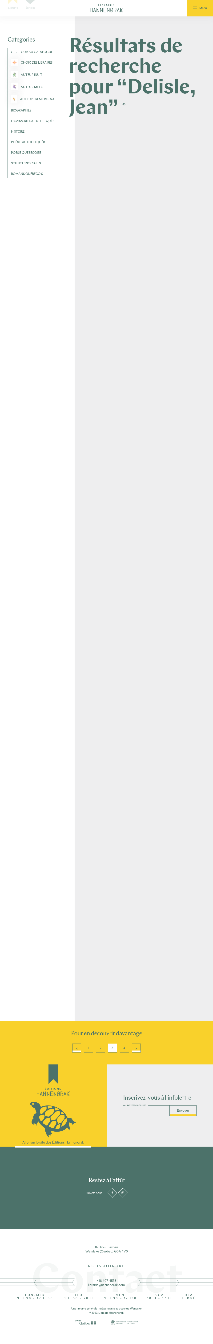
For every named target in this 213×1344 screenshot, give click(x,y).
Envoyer (183, 1110)
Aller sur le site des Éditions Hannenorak (53, 1142)
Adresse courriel (136, 1105)
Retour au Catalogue (34, 52)
